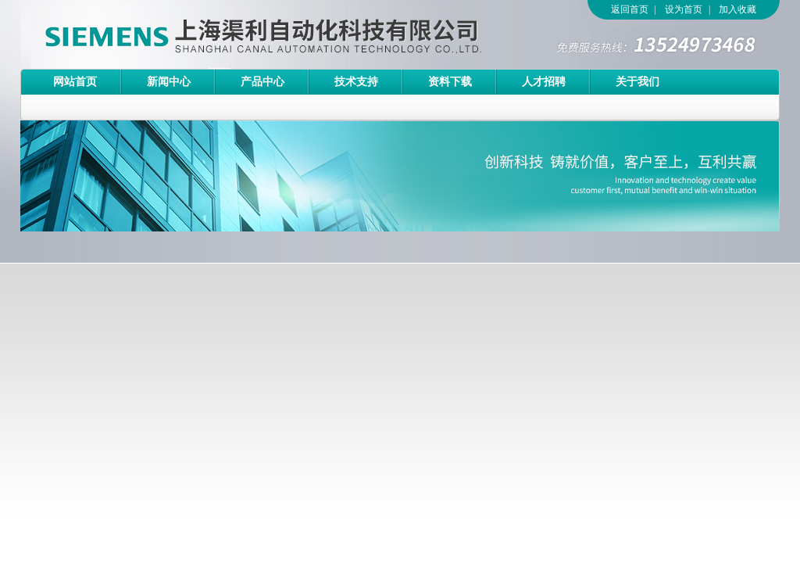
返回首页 (629, 9)
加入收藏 (737, 9)
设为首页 (683, 9)
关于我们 (637, 82)
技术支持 (356, 82)
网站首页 (75, 82)
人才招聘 (544, 82)
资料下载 (450, 82)
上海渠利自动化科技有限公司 (235, 34)
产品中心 (262, 82)
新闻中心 (169, 82)
